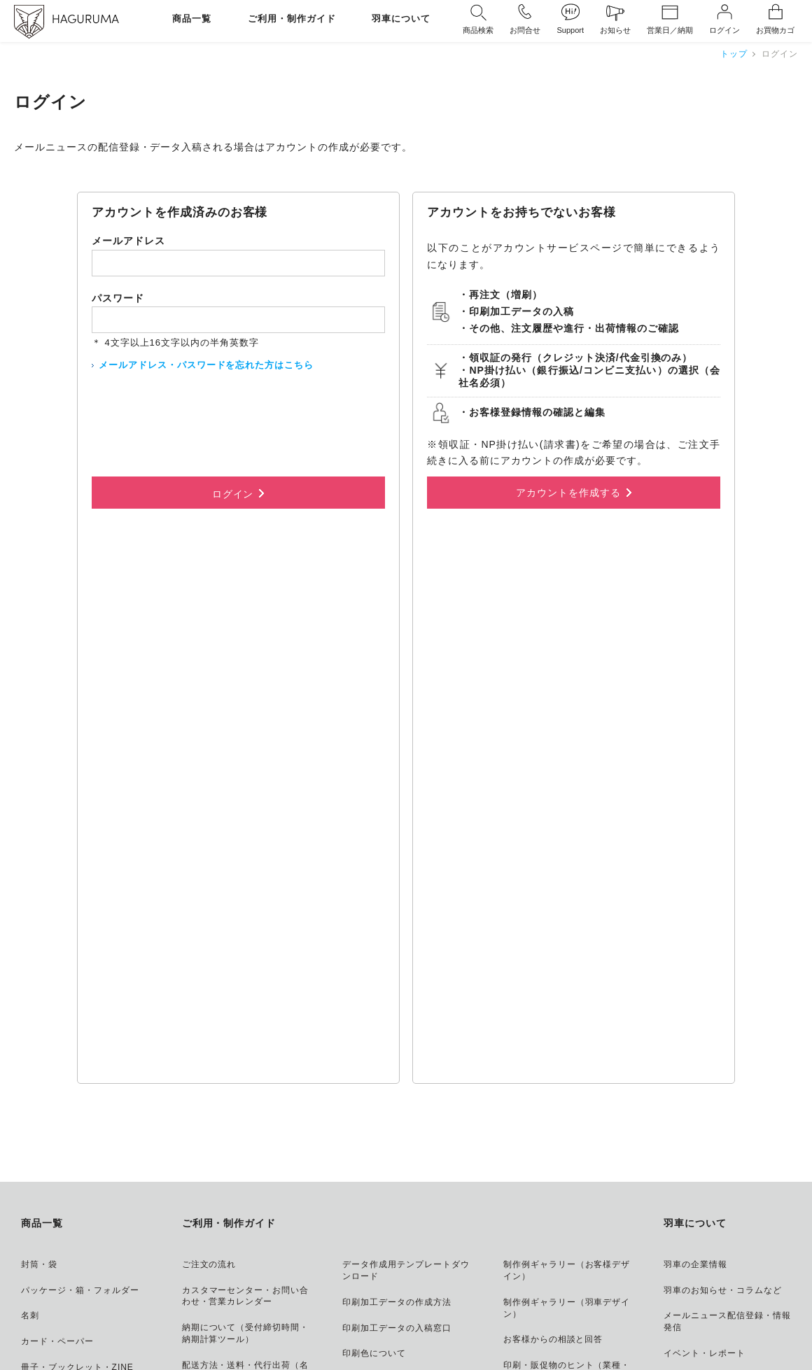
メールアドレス (128, 240)
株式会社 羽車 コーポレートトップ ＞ (709, 1277)
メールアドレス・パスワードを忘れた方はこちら (206, 365)
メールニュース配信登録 (587, 1323)
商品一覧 (191, 19)
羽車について (401, 19)
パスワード (118, 298)
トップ (734, 54)
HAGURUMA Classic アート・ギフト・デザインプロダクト (640, 1256)
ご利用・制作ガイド (292, 19)
